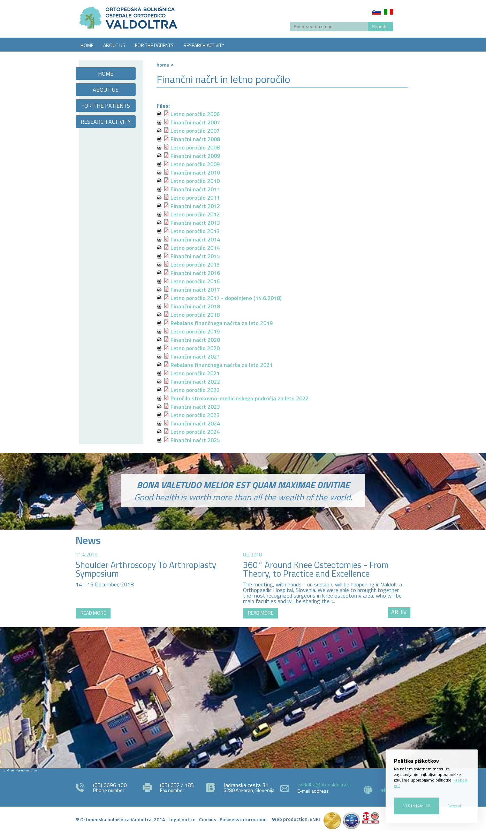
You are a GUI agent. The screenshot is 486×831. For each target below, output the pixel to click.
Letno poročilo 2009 (195, 164)
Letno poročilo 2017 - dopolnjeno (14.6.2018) (225, 298)
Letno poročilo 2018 (195, 314)
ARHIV (399, 612)
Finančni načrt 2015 (195, 256)
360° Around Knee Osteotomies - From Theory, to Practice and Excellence (316, 569)
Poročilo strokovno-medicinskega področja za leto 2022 (239, 398)
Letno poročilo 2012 (195, 214)
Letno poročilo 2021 (195, 373)
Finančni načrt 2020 (195, 340)
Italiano (388, 12)
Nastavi (454, 805)
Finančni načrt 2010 (195, 172)
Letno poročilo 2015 (195, 264)
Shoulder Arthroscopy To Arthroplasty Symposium (146, 569)
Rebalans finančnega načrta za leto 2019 (221, 323)
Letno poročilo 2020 (195, 348)
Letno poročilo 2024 (195, 432)
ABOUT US (114, 45)
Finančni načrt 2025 (195, 440)
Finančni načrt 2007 (195, 122)
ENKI (315, 819)
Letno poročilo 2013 (195, 231)
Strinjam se (416, 805)
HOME (87, 45)
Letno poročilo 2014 (195, 248)
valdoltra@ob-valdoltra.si (324, 784)
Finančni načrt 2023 (195, 406)
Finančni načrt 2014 (195, 239)
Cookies (207, 819)
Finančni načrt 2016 (195, 273)
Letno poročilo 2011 (195, 197)
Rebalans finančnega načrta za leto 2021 (221, 365)
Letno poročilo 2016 (195, 281)
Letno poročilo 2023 (195, 415)
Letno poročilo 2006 (195, 114)
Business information (243, 819)
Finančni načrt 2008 (195, 139)
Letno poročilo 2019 (195, 331)
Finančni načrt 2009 (195, 156)
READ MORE (93, 612)
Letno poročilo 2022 (195, 390)
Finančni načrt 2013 (195, 222)
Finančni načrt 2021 (195, 356)
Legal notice (182, 819)
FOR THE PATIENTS (154, 45)
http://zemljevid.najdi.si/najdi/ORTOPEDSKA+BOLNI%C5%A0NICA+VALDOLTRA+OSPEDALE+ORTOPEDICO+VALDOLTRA (243, 697)
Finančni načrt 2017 (195, 289)
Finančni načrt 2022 (195, 381)
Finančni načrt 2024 (195, 423)
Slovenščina (376, 12)
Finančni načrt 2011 (195, 189)
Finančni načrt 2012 (195, 206)
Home (163, 64)
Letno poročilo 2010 (195, 181)
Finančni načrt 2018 (195, 306)
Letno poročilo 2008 (195, 147)
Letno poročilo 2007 (195, 130)
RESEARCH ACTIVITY (203, 45)
